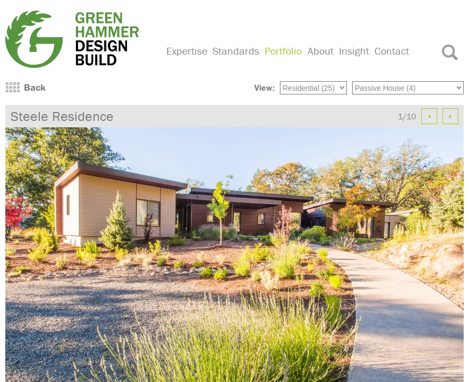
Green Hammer (79, 39)
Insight (354, 50)
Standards (235, 50)
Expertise (186, 50)
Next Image (450, 116)
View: (264, 87)
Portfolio (283, 50)
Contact (391, 50)
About (321, 50)
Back (35, 87)
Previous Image (429, 116)
